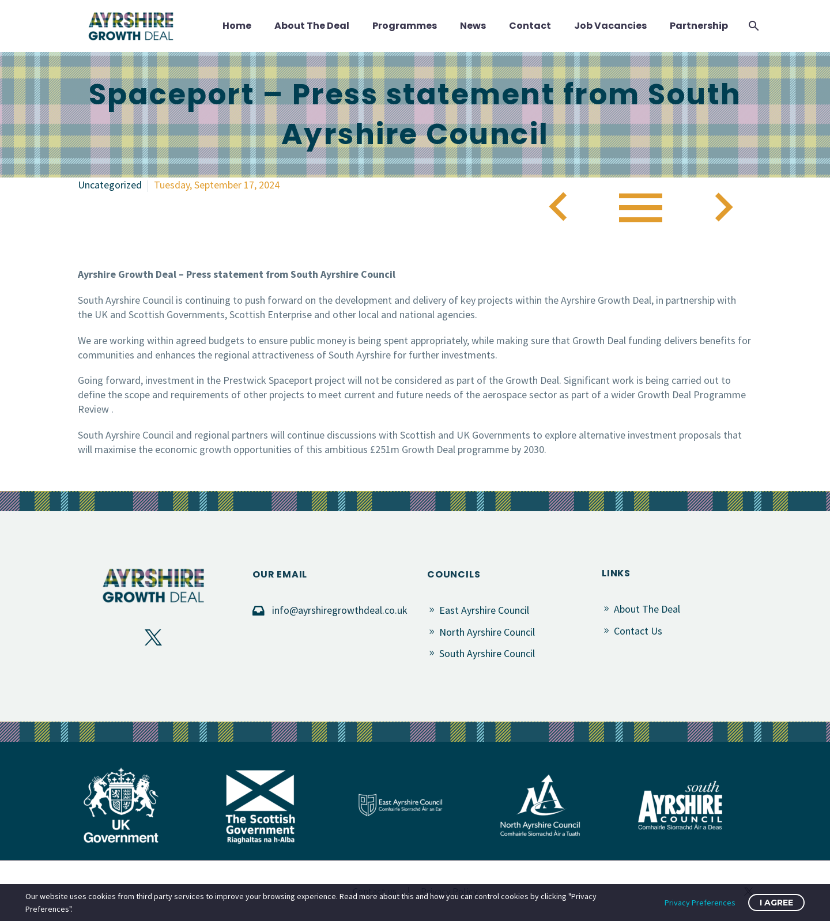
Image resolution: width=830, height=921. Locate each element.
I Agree (776, 902)
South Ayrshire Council (487, 653)
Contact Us (638, 630)
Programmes (404, 25)
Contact (530, 25)
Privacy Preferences (700, 902)
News (473, 25)
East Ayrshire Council (484, 610)
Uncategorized (110, 184)
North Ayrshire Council (487, 632)
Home (236, 25)
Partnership (699, 25)
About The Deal (311, 25)
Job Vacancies (610, 25)
